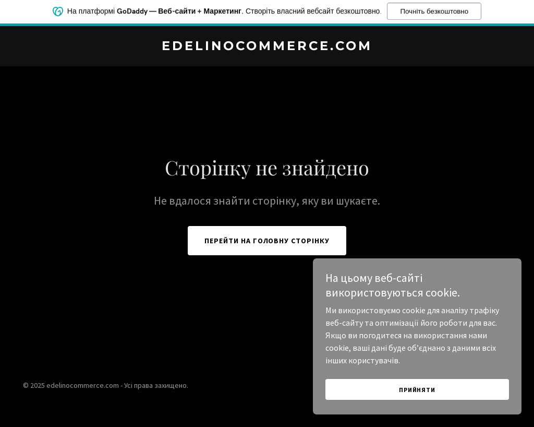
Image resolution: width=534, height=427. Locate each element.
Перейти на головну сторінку (267, 240)
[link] (267, 47)
